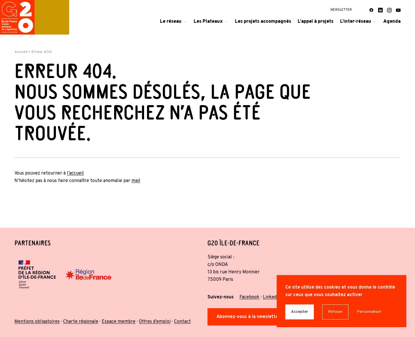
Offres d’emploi (155, 322)
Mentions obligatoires (37, 322)
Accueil (20, 52)
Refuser (335, 311)
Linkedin (271, 297)
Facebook (249, 297)
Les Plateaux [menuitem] (208, 21)
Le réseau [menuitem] (171, 21)
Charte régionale (80, 322)
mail (135, 181)
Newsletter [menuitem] (341, 9)
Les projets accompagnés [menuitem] (263, 21)
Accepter (299, 311)
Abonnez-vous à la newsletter (248, 317)
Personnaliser (369, 311)
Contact (182, 322)
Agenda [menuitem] (392, 21)
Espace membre (118, 322)
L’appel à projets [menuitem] (315, 21)
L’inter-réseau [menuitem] (355, 21)
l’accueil (75, 173)
